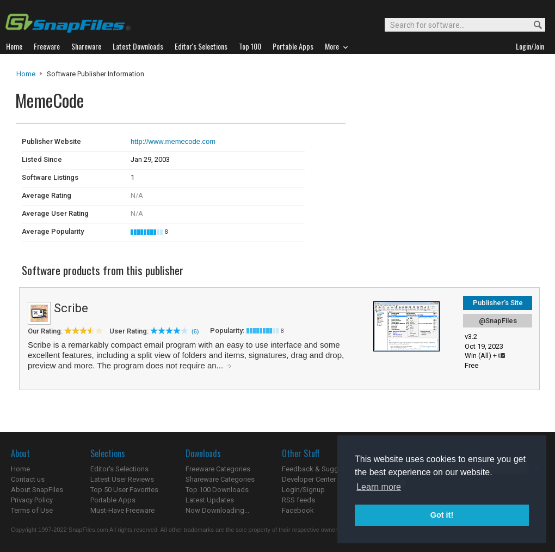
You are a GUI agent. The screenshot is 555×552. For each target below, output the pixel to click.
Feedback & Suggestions (322, 469)
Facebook (298, 510)
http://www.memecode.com (173, 141)
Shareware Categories (220, 479)
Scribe (71, 308)
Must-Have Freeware (122, 510)
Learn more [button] (378, 487)
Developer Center (309, 479)
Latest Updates (210, 500)
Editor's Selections (119, 469)
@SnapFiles (498, 321)
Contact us (28, 479)
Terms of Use (32, 510)
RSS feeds (298, 500)
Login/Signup (303, 490)
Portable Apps (112, 500)
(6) (195, 331)
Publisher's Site (498, 303)
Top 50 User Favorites (124, 490)
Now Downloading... (217, 510)
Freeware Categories (218, 469)
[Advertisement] (419, 146)
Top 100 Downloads (217, 490)
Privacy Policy (32, 500)
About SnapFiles (37, 490)
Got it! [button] (441, 515)
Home (25, 74)
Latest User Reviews (122, 479)
